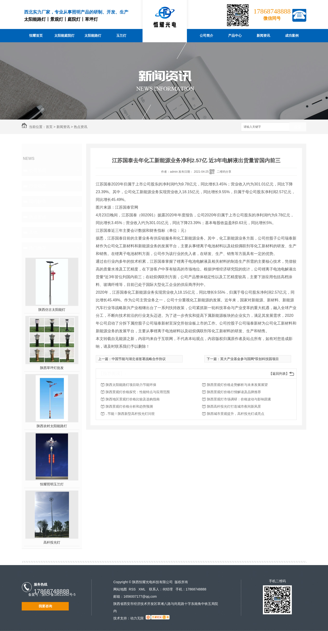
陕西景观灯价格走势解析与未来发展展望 (237, 385)
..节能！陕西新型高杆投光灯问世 (130, 414)
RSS (133, 589)
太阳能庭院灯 (64, 35)
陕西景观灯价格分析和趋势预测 (129, 406)
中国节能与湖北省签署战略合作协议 (139, 359)
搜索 (298, 127)
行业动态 (37, 186)
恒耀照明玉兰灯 (52, 484)
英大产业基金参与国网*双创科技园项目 (249, 359)
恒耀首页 (36, 35)
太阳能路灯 (92, 35)
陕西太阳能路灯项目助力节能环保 (131, 385)
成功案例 (292, 35)
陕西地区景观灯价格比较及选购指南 (133, 399)
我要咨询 (45, 606)
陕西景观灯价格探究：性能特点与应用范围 (138, 392)
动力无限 (137, 618)
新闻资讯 (263, 35)
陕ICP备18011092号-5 (58, 594)
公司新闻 (37, 170)
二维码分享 (224, 171)
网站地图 (120, 589)
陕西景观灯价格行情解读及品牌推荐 (234, 392)
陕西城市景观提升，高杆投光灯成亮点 (235, 414)
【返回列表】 (279, 374)
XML (142, 589)
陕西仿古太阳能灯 (51, 310)
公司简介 (206, 35)
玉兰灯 (121, 35)
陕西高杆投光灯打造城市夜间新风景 (234, 406)
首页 (49, 127)
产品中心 (235, 35)
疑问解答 (37, 201)
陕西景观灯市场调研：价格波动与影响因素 (239, 399)
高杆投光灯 (51, 542)
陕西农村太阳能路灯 (52, 426)
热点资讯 (80, 127)
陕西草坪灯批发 (52, 368)
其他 (33, 232)
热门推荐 (37, 247)
